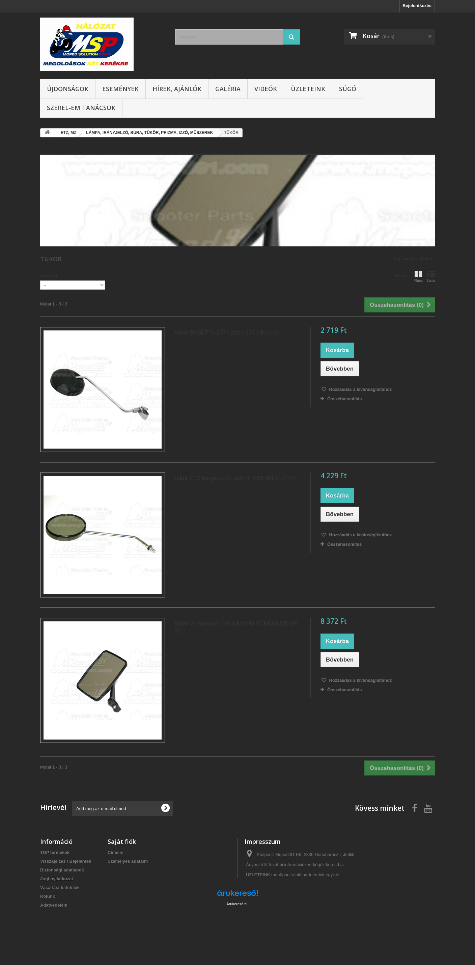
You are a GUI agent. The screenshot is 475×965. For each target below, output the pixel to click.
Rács (418, 276)
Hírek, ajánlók (176, 89)
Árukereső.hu (237, 928)
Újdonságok (67, 89)
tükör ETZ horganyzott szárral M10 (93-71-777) (235, 478)
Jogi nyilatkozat (56, 878)
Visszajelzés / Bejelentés (65, 861)
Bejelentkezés (416, 5)
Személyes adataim (128, 861)
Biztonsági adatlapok (62, 870)
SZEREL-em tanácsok (81, 108)
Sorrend (48, 275)
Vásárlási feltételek (60, 887)
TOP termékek (54, 852)
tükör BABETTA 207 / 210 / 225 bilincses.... (230, 332)
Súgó (347, 89)
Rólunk (47, 896)
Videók (265, 89)
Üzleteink (308, 89)
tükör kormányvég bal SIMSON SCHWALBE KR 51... (236, 627)
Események (120, 89)
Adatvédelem (53, 905)
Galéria (228, 89)
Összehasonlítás (344, 398)
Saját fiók (122, 841)
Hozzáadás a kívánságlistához (360, 389)
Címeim (115, 852)
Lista (431, 276)
